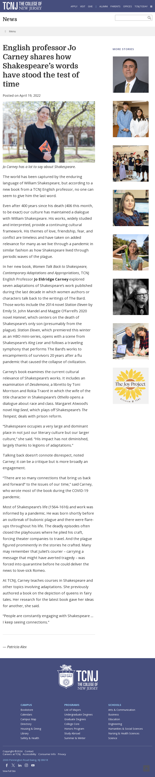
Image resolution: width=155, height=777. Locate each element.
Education (114, 719)
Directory (26, 724)
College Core (71, 724)
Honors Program (74, 728)
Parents (115, 6)
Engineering (115, 724)
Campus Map (28, 719)
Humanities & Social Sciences (125, 728)
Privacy (62, 754)
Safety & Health (30, 738)
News (10, 19)
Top (146, 768)
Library (25, 733)
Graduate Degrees (75, 719)
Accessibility (29, 754)
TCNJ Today (141, 6)
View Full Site (9, 771)
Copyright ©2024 (13, 751)
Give (90, 6)
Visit (82, 6)
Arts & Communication (121, 709)
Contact (29, 751)
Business (113, 714)
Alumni (103, 6)
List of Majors (72, 709)
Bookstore (27, 709)
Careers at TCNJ (12, 754)
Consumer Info (47, 754)
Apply (74, 6)
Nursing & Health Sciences (123, 733)
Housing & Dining (31, 728)
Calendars (26, 714)
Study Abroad (72, 733)
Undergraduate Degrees (78, 714)
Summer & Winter (74, 738)
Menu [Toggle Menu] (10, 31)
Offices (127, 6)
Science (112, 738)
